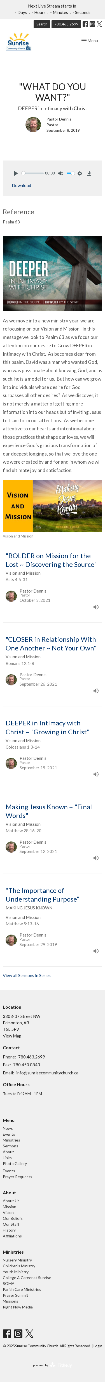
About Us (11, 1200)
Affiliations (12, 1236)
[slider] (33, 173)
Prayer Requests (17, 1176)
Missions (10, 1301)
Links (7, 1157)
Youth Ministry (16, 1271)
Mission (9, 1206)
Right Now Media (18, 1307)
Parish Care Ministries (22, 1289)
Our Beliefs (13, 1218)
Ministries (11, 1140)
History (9, 1230)
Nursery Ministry (17, 1260)
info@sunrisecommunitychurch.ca (47, 1072)
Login (98, 1346)
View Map (12, 1035)
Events (9, 1134)
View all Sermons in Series (27, 975)
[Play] (15, 173)
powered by (52, 1365)
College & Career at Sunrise (27, 1277)
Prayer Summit (15, 1295)
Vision (8, 1212)
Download (21, 185)
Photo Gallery (15, 1163)
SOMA (9, 1283)
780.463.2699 (66, 24)
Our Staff (11, 1224)
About (8, 1151)
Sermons (10, 1145)
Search (41, 24)
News (8, 1128)
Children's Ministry (19, 1265)
